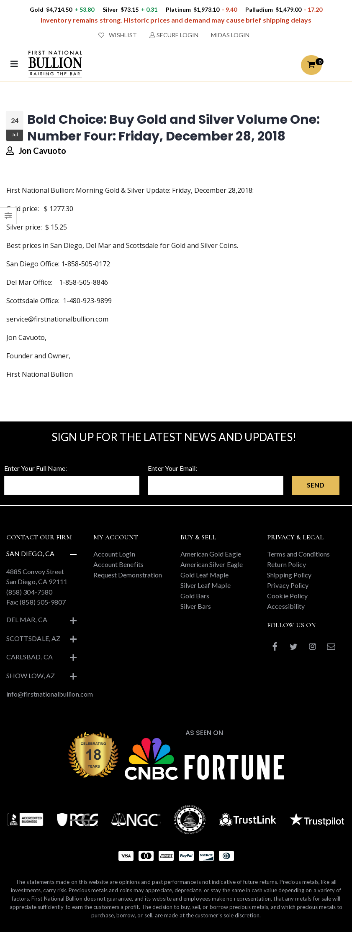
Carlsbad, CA (29, 657)
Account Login (114, 554)
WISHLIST (117, 34)
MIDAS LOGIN (230, 34)
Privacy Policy (287, 585)
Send (315, 485)
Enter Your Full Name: (35, 468)
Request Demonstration (127, 575)
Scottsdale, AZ (33, 638)
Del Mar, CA (26, 619)
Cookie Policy (287, 596)
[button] (311, 65)
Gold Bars (195, 596)
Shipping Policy (289, 575)
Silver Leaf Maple (205, 585)
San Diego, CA (30, 553)
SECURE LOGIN (173, 34)
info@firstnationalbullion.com (49, 694)
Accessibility (286, 606)
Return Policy (286, 564)
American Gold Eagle (210, 554)
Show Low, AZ (30, 675)
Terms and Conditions (298, 554)
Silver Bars (195, 606)
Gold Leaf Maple (204, 575)
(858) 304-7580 (29, 592)
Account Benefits (118, 564)
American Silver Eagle (211, 564)
